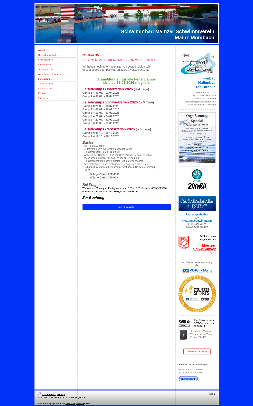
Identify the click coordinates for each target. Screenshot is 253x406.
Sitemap (61, 394)
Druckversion (47, 394)
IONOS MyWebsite (74, 403)
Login (212, 394)
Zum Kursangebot (126, 207)
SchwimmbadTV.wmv (200, 331)
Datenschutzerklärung (197, 351)
